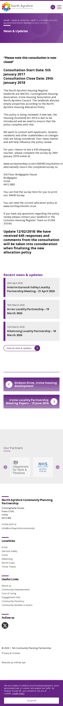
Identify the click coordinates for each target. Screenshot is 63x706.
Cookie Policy (18, 693)
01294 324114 (9, 519)
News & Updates (20, 20)
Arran (5, 542)
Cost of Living (9, 588)
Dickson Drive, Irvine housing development (31, 384)
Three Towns (9, 561)
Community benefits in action (17, 599)
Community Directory (13, 596)
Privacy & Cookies (11, 648)
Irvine (5, 549)
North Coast (8, 557)
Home (6, 20)
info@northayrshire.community (18, 523)
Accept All (31, 700)
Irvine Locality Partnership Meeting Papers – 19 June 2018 (31, 401)
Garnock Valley (9, 546)
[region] (31, 693)
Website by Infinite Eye (13, 657)
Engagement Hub (11, 592)
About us (6, 580)
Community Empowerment (16, 584)
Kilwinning (7, 553)
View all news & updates (23, 348)
